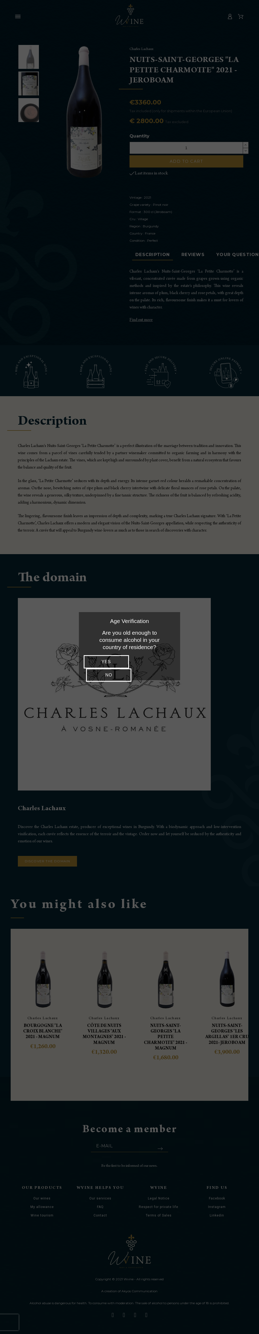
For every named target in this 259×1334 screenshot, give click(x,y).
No (153, 661)
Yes (105, 661)
